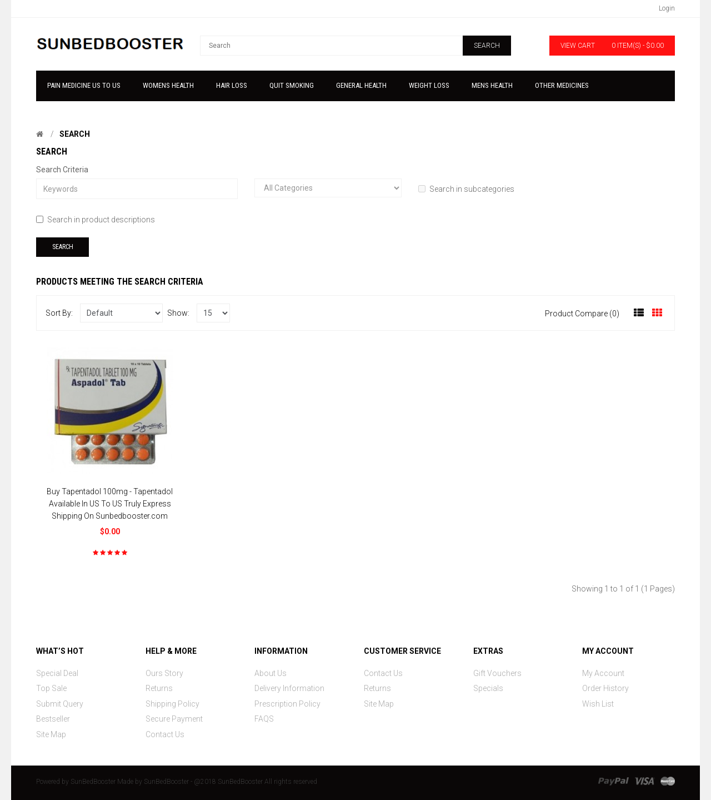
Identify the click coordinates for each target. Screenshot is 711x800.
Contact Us (165, 734)
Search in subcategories (466, 189)
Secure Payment (174, 718)
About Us (270, 673)
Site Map (51, 734)
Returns (159, 688)
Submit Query (59, 703)
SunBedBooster (93, 782)
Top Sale (51, 688)
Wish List (598, 703)
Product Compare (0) (582, 313)
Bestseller (53, 718)
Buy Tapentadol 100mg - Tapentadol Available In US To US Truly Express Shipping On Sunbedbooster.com (110, 504)
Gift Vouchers (497, 673)
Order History (605, 688)
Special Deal (57, 673)
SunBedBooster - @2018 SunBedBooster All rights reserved (230, 782)
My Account (603, 673)
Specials (488, 688)
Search (74, 134)
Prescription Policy (287, 703)
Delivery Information (289, 688)
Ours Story (164, 673)
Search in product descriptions (95, 219)
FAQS (264, 718)
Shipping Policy (172, 703)
